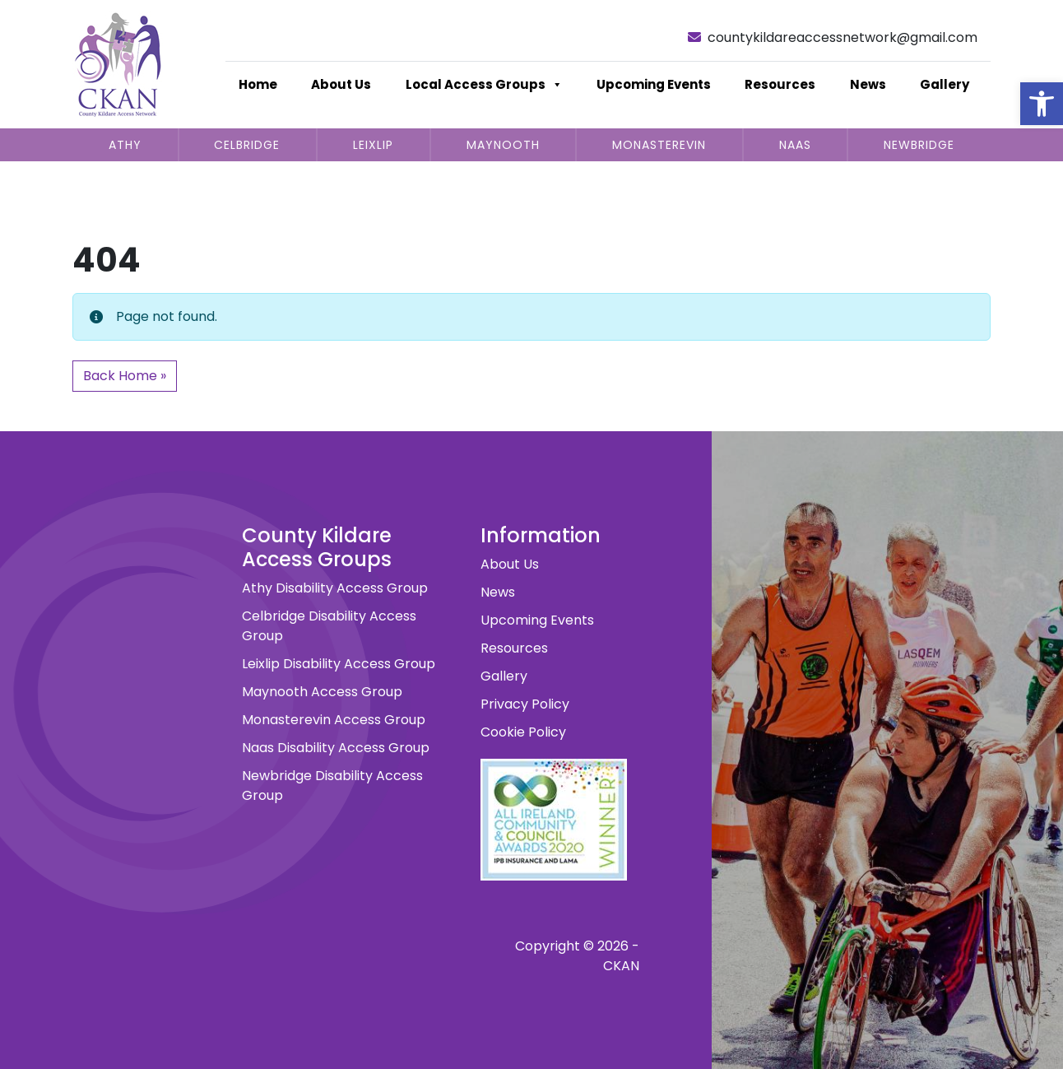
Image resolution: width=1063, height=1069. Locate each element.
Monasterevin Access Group (333, 719)
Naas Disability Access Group (335, 747)
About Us (341, 84)
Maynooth (503, 145)
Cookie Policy (523, 732)
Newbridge (919, 145)
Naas (795, 145)
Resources (780, 84)
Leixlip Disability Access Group (338, 663)
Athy (125, 145)
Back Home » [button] (124, 375)
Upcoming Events (653, 84)
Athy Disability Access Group (335, 588)
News (868, 84)
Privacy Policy (524, 704)
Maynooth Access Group (322, 691)
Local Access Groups (484, 84)
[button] (1041, 103)
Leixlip (373, 145)
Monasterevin (659, 145)
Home (258, 84)
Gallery (944, 84)
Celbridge (247, 145)
